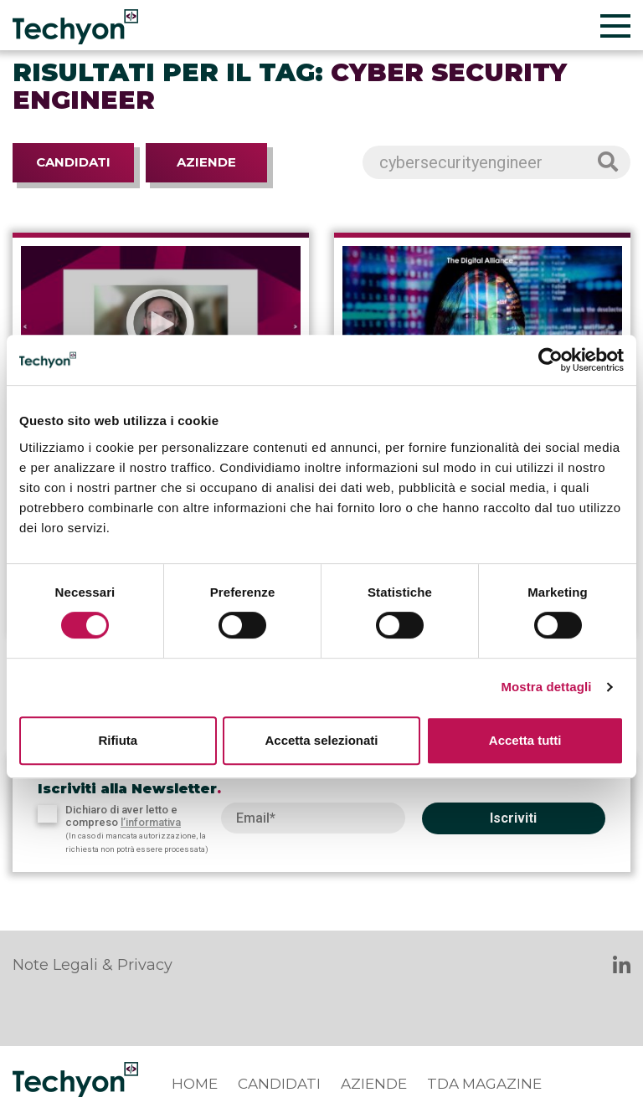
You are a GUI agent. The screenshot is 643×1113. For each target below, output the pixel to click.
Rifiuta (117, 740)
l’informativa (151, 822)
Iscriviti (513, 818)
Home (195, 1083)
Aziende (206, 162)
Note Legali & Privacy (92, 965)
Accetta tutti (525, 740)
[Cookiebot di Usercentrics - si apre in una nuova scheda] (550, 359)
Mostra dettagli (546, 687)
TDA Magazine (484, 1083)
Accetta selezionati (321, 740)
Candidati (73, 162)
